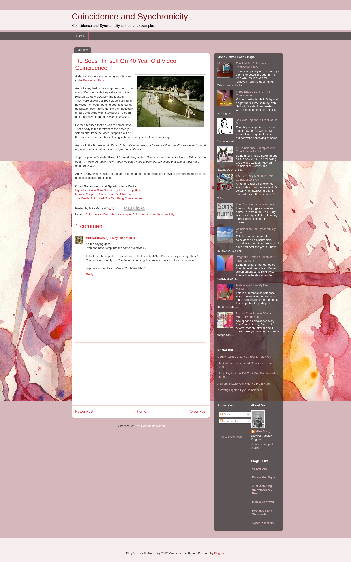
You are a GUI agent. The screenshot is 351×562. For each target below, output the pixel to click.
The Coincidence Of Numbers (255, 204)
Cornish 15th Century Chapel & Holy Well (244, 356)
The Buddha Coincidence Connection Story (252, 65)
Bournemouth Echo (95, 80)
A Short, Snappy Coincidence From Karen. (244, 383)
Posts (225, 414)
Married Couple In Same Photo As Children (103, 194)
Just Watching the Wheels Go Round (262, 489)
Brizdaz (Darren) (97, 238)
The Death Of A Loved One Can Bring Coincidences (108, 198)
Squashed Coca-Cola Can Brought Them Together (107, 190)
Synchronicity (165, 214)
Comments (229, 421)
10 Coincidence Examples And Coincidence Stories (255, 149)
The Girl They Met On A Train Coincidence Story (254, 177)
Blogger (219, 553)
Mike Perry (262, 431)
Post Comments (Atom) (150, 426)
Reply (89, 274)
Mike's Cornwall (231, 436)
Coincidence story (144, 214)
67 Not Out (259, 468)
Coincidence (94, 214)
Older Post (198, 411)
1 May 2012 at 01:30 (123, 238)
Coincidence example (117, 214)
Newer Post (84, 411)
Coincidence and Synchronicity (130, 16)
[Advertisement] (140, 374)
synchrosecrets (263, 523)
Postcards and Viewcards (262, 512)
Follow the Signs (263, 477)
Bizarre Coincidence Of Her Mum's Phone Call (253, 315)
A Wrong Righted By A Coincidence (240, 390)
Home (80, 36)
